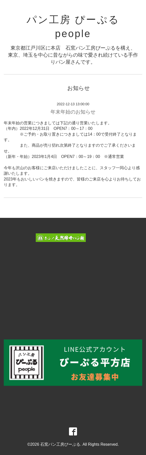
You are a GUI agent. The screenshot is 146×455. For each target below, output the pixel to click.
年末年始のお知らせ (73, 112)
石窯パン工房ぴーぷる (60, 444)
